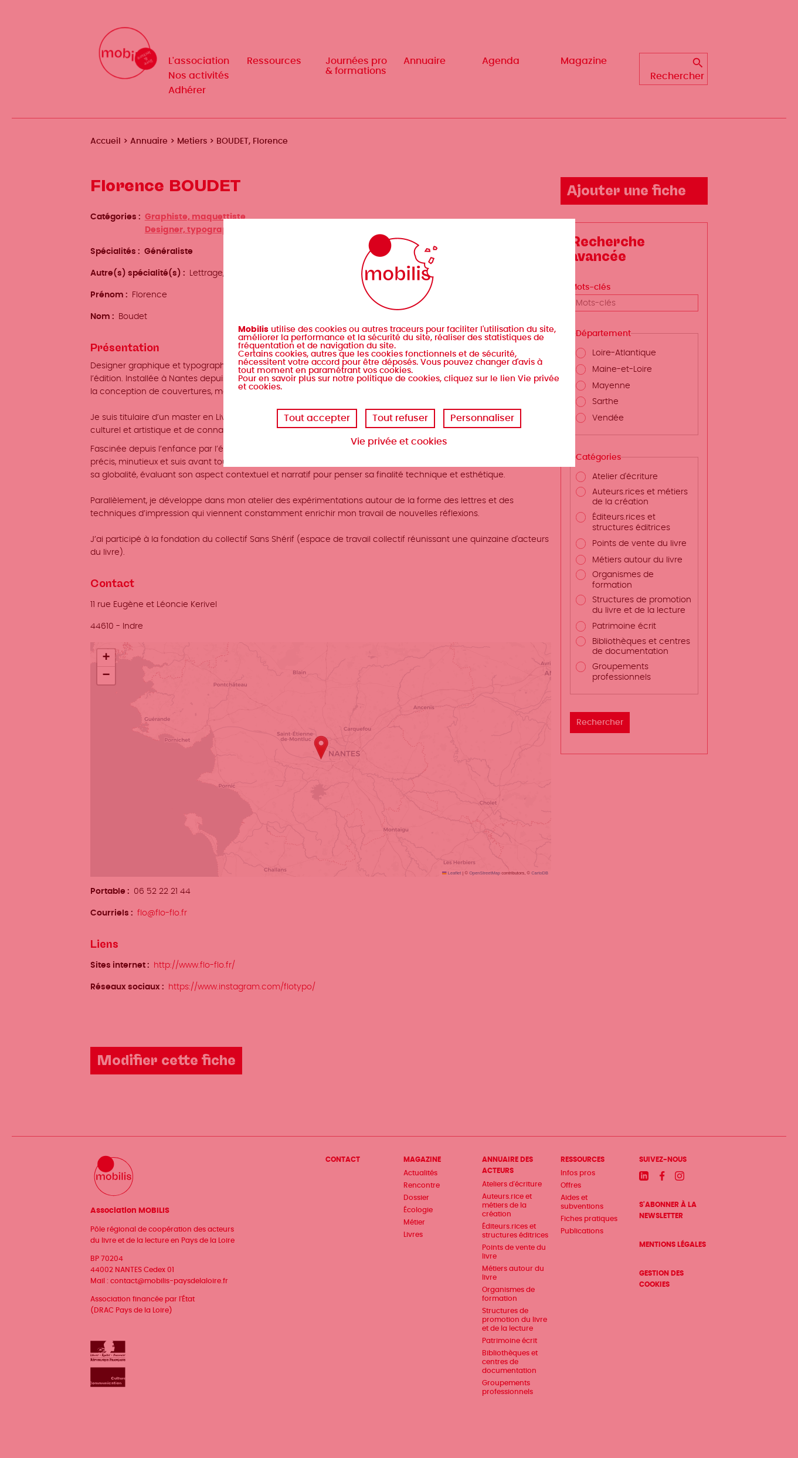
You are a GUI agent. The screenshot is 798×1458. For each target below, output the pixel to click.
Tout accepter (317, 418)
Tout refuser (400, 418)
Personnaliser (482, 418)
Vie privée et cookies (399, 441)
